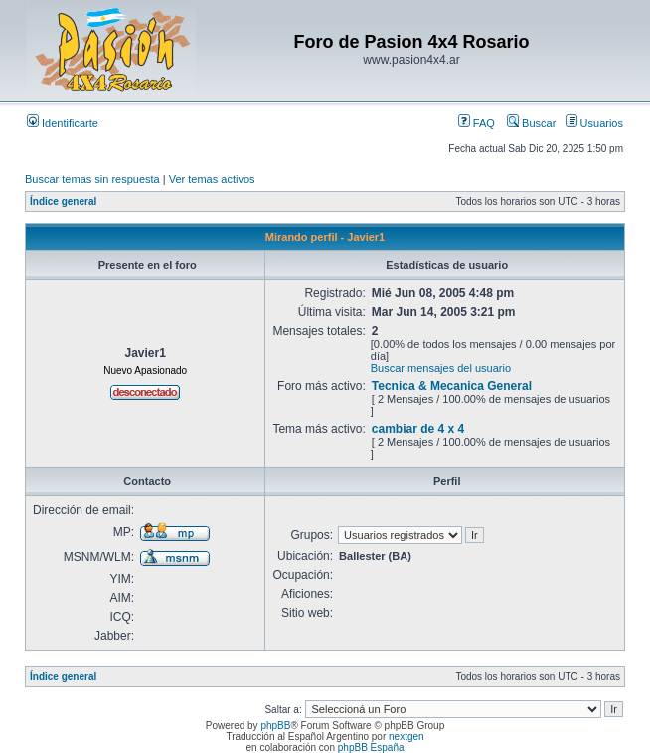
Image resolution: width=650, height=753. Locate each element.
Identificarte (62, 123)
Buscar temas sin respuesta (92, 179)
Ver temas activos (212, 179)
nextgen (406, 736)
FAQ (476, 123)
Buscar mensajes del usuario (441, 368)
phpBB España (371, 747)
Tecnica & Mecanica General (452, 386)
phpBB (275, 725)
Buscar (531, 123)
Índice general (63, 201)
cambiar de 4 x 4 (418, 429)
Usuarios (594, 123)
